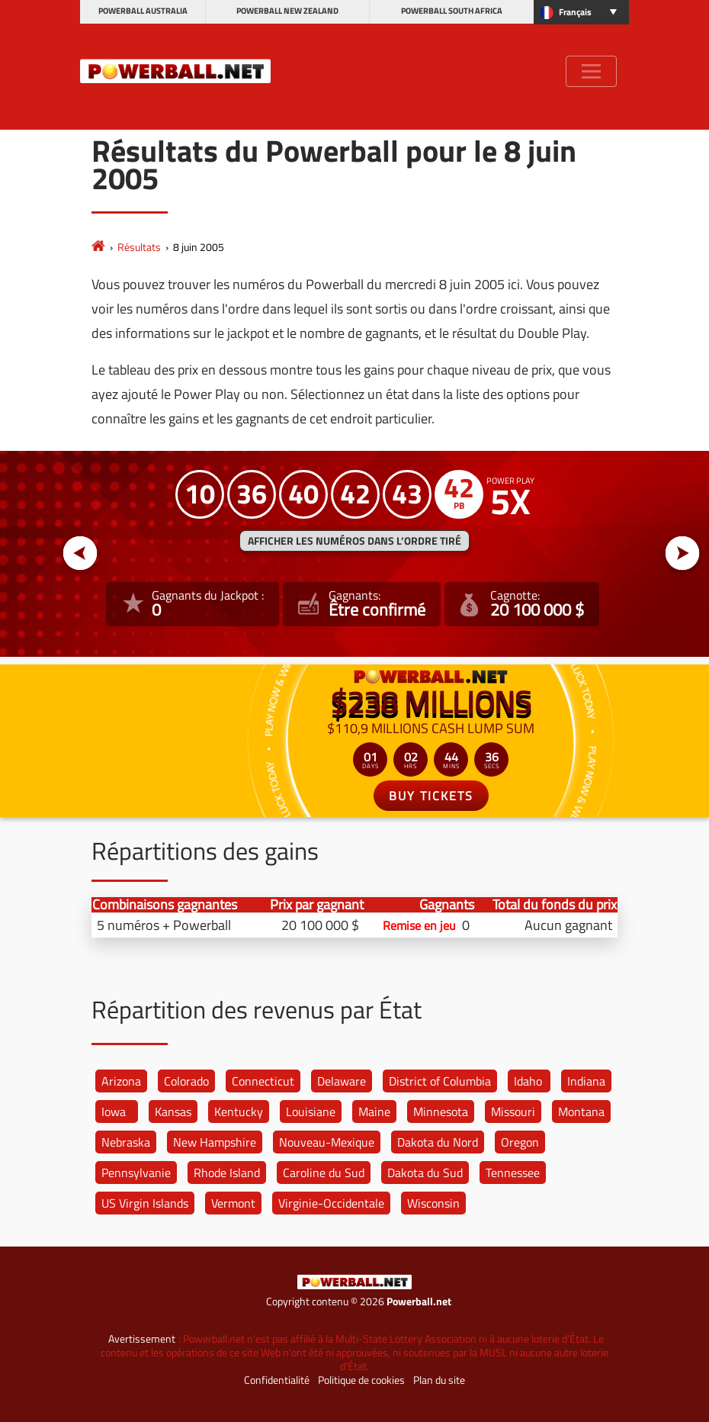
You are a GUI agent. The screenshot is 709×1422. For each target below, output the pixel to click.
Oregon (520, 1142)
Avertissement (141, 1339)
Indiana (586, 1081)
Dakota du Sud (425, 1172)
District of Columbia (440, 1081)
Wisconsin (433, 1203)
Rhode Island (227, 1172)
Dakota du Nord (437, 1142)
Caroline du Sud (323, 1172)
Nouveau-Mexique (326, 1142)
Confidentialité (277, 1380)
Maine (374, 1111)
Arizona (121, 1081)
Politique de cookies (361, 1380)
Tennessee (513, 1172)
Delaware (341, 1081)
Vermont (233, 1203)
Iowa (113, 1111)
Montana (581, 1111)
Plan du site (439, 1380)
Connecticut (263, 1081)
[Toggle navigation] (591, 71)
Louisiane (310, 1111)
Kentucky (238, 1111)
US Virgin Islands (144, 1203)
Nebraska (125, 1142)
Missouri (513, 1111)
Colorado (186, 1081)
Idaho (528, 1081)
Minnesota (440, 1111)
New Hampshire (214, 1142)
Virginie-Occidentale (331, 1203)
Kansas (173, 1111)
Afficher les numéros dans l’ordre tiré (354, 541)
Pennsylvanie (136, 1172)
